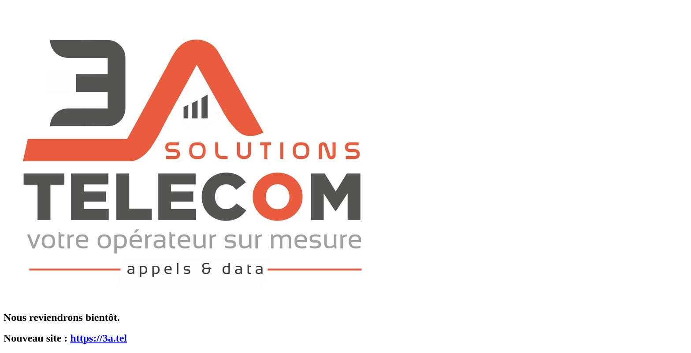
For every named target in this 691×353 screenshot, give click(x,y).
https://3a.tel (98, 338)
